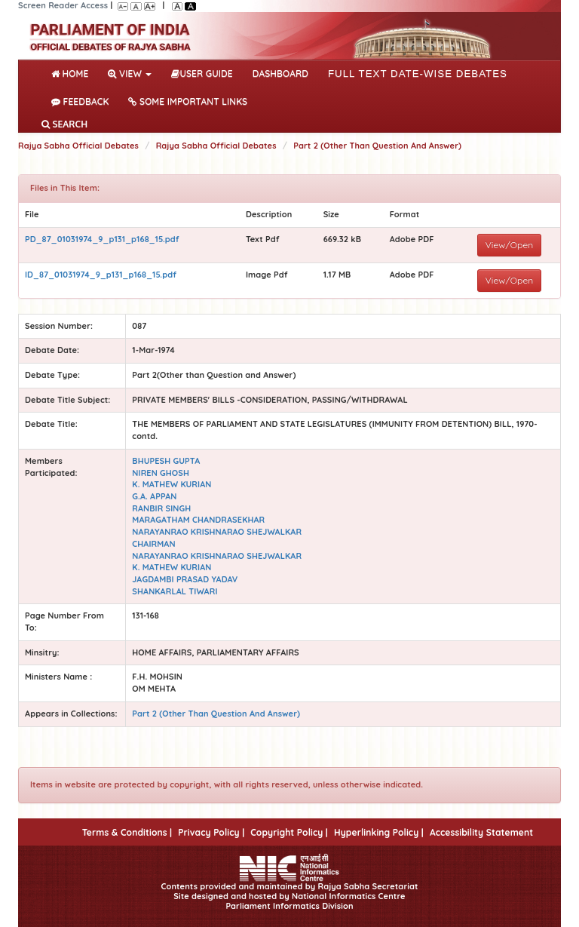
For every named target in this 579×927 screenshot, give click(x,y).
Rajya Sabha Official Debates (78, 145)
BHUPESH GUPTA (166, 461)
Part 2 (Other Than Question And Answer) (377, 145)
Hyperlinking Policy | (379, 832)
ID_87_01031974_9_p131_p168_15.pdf (100, 274)
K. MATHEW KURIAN (171, 484)
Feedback (80, 101)
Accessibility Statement (481, 832)
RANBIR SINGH (161, 508)
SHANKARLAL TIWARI (174, 591)
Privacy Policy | (211, 832)
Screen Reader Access (63, 5)
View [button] (130, 73)
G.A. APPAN (154, 496)
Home (72, 72)
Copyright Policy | (289, 832)
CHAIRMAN (153, 544)
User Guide (201, 73)
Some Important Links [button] (187, 101)
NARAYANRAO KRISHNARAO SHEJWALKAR (217, 531)
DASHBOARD (280, 73)
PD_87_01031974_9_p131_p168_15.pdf (102, 239)
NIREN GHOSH (160, 473)
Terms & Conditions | (127, 832)
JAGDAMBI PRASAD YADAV (184, 579)
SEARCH (64, 124)
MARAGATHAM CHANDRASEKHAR (198, 519)
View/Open (510, 244)
